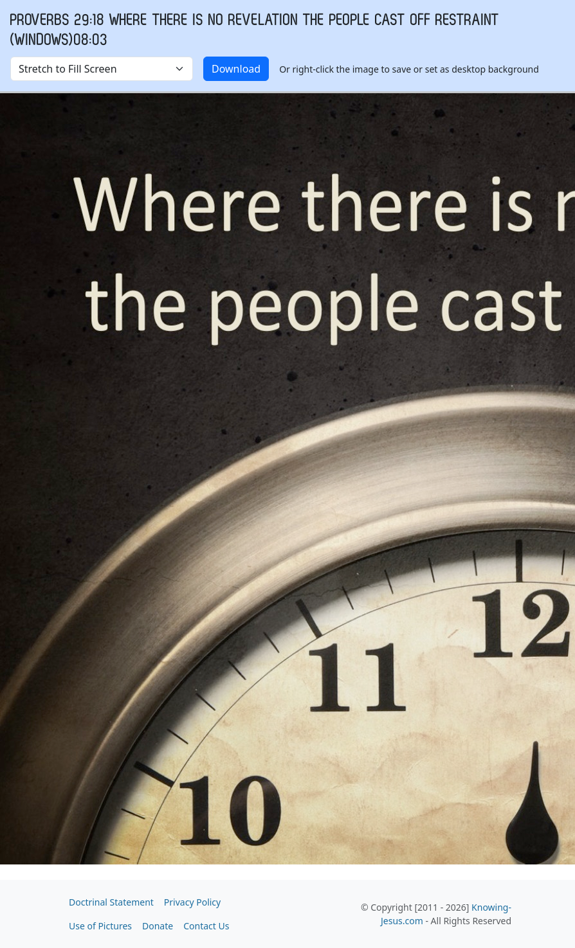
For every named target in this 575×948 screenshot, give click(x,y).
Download (236, 69)
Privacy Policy (192, 902)
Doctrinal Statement (111, 902)
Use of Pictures (100, 926)
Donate (157, 926)
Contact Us (206, 926)
